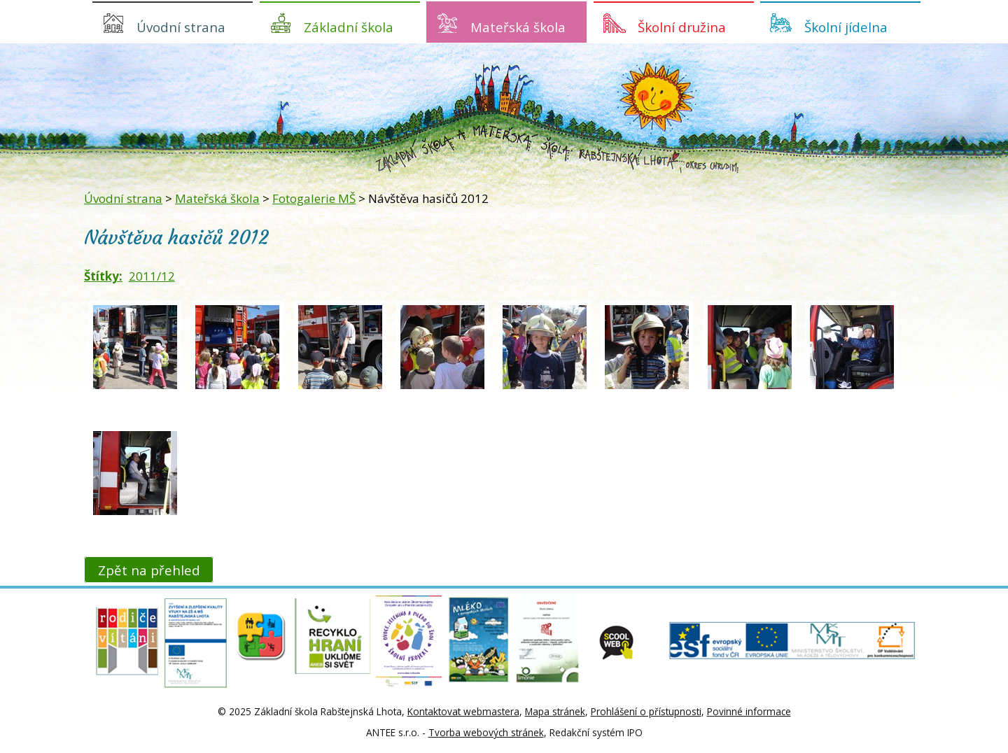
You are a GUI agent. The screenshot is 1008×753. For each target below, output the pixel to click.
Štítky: (103, 276)
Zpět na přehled (149, 569)
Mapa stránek (555, 711)
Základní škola (348, 27)
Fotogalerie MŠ (314, 198)
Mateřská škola (518, 27)
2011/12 (152, 276)
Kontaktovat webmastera (463, 711)
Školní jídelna (846, 27)
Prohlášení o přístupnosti (646, 711)
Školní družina (682, 27)
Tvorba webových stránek (486, 732)
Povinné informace (749, 711)
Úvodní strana (180, 27)
